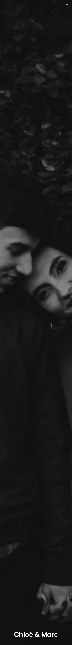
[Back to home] (7, 5)
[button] (67, 5)
